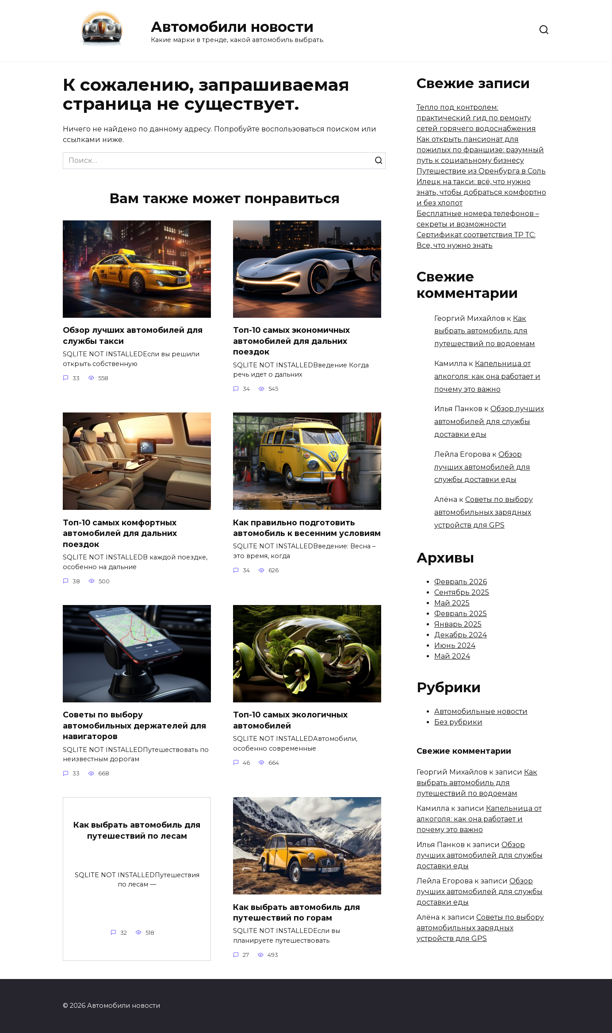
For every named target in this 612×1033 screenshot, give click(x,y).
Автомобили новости (232, 26)
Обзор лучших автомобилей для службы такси (133, 335)
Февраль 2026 (460, 582)
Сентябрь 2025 (461, 592)
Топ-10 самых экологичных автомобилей (290, 720)
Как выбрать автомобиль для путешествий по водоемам (484, 331)
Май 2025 (452, 603)
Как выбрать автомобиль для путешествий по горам (296, 912)
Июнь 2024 (454, 645)
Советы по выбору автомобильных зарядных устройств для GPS (483, 512)
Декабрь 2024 (460, 635)
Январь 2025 (458, 624)
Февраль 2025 (460, 613)
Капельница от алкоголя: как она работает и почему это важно (487, 376)
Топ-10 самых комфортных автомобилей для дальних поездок (120, 533)
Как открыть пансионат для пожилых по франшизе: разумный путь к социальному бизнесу (480, 150)
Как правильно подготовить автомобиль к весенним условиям (307, 528)
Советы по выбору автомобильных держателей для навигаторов (134, 725)
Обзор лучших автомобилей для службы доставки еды (489, 422)
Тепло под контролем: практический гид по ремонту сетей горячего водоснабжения (476, 118)
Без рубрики (458, 722)
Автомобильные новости (481, 711)
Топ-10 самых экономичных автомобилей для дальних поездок (291, 340)
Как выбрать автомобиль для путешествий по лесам (136, 830)
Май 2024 (452, 656)
